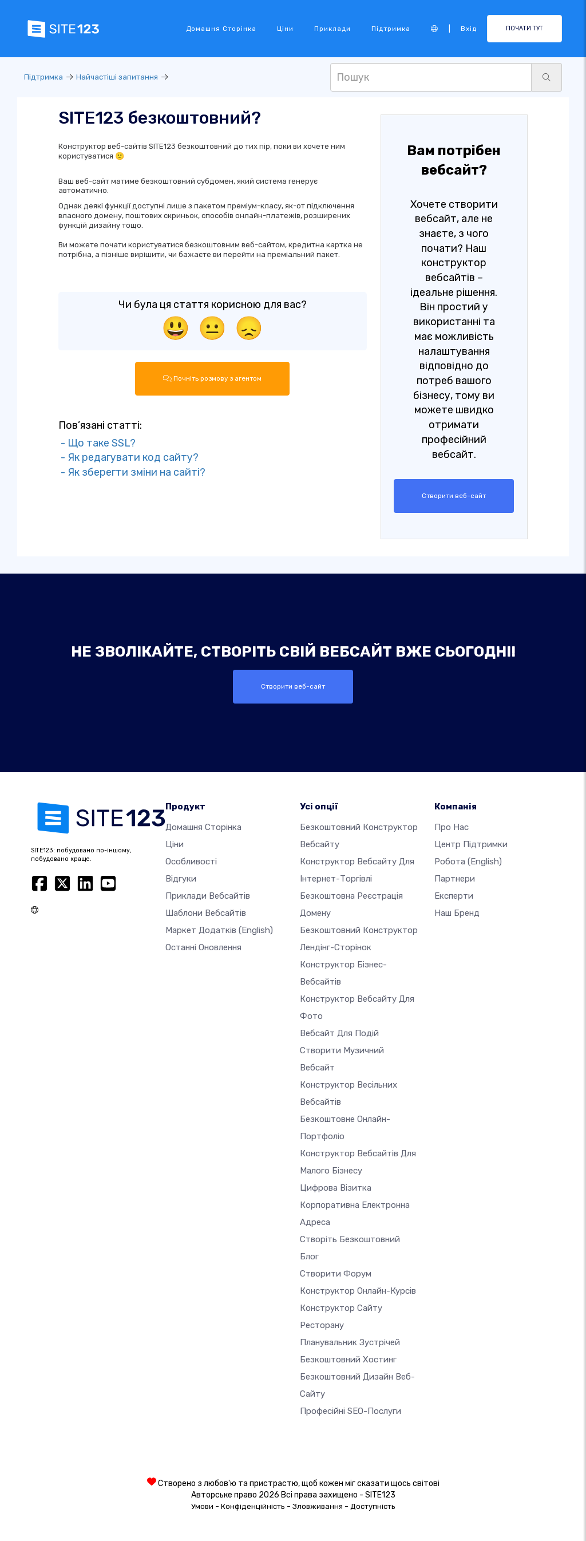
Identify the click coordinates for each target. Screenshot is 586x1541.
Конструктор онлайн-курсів (358, 1291)
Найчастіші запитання (117, 77)
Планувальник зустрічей (350, 1342)
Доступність (372, 1506)
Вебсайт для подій (339, 1033)
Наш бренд (457, 913)
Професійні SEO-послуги (350, 1411)
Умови (202, 1506)
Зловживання (317, 1506)
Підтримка (390, 29)
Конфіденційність (253, 1506)
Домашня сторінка (221, 29)
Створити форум (335, 1274)
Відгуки (180, 879)
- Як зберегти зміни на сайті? (131, 472)
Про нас (451, 827)
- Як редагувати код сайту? (128, 457)
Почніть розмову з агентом (212, 378)
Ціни (285, 29)
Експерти (453, 896)
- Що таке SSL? (97, 443)
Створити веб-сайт (454, 496)
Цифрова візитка (335, 1188)
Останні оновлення (203, 947)
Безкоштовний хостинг (348, 1359)
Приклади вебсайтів (207, 896)
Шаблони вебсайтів (205, 913)
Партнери (454, 879)
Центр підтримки (471, 844)
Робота (468, 861)
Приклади (332, 29)
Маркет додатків (219, 930)
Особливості (191, 861)
